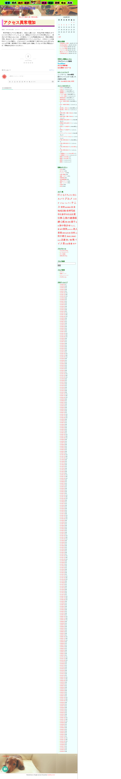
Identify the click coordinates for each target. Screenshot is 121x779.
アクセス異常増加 (20, 22)
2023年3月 (62, 348)
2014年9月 (62, 520)
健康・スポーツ (63, 176)
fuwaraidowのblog (64, 250)
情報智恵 (62, 177)
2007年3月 (62, 672)
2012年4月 (62, 569)
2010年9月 (62, 601)
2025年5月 (62, 304)
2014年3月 (62, 530)
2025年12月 (62, 292)
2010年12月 (62, 596)
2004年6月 (62, 727)
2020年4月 (62, 407)
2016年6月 (62, 485)
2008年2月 (62, 653)
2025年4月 (62, 306)
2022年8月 (62, 360)
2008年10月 (62, 640)
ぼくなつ (62, 171)
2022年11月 (62, 355)
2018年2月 (62, 451)
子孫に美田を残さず (65, 140)
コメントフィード (64, 275)
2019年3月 (62, 429)
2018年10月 (62, 437)
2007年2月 (62, 673)
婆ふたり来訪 (23, 17)
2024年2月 (62, 330)
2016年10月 (62, 478)
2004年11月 (62, 719)
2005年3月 (62, 712)
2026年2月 (62, 289)
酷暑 (61, 156)
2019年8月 (62, 421)
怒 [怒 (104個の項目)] (66, 222)
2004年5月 (62, 729)
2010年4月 (62, 609)
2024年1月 (62, 331)
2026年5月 (62, 284)
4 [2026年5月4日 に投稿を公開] (61, 25)
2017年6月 (62, 464)
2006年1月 (62, 695)
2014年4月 (62, 528)
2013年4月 (62, 549)
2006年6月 (62, 687)
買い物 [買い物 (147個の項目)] (69, 240)
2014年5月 (62, 527)
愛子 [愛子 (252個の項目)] (73, 222)
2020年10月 (62, 397)
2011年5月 (62, 587)
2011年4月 (62, 589)
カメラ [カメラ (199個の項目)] (61, 199)
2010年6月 (62, 606)
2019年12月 (62, 414)
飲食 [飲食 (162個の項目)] (70, 244)
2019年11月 (62, 416)
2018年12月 (62, 434)
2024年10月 (62, 316)
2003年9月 (62, 743)
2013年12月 (62, 535)
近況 (61, 186)
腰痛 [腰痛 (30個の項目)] (63, 233)
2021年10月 (62, 377)
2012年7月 (62, 564)
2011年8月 (62, 582)
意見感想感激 (63, 179)
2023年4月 (62, 346)
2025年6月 (62, 303)
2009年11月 (62, 618)
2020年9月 (62, 399)
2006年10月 (62, 680)
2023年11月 (62, 335)
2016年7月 (62, 483)
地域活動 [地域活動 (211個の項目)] (62, 211)
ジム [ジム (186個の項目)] (62, 203)
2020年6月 (62, 404)
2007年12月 (62, 657)
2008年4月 (62, 650)
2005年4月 (62, 711)
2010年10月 (62, 599)
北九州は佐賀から (64, 45)
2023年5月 (62, 345)
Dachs (61, 169)
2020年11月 (62, 395)
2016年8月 (62, 481)
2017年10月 (62, 458)
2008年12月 (62, 636)
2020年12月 (62, 394)
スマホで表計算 (63, 46)
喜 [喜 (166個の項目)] (74, 207)
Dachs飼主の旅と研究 (67, 81)
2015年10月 (62, 498)
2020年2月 (62, 410)
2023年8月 (62, 340)
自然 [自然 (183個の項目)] (73, 233)
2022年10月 (62, 357)
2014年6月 (62, 525)
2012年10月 (62, 559)
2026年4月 (62, 286)
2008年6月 (62, 646)
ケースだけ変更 (63, 48)
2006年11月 (62, 678)
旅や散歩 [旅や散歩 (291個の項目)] (63, 225)
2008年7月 (62, 645)
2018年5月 (62, 446)
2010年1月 (62, 614)
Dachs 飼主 (73, 146)
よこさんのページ (64, 252)
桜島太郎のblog (63, 255)
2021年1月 (62, 392)
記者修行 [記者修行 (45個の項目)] (73, 236)
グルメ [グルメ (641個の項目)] (69, 198)
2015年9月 (62, 500)
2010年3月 (62, 611)
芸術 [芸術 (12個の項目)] (76, 233)
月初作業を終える (64, 53)
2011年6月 (62, 586)
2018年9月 (62, 439)
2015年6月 (62, 505)
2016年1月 (62, 493)
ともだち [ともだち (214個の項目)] (64, 195)
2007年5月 (62, 668)
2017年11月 (62, 456)
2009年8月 (62, 623)
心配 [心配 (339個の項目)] (62, 221)
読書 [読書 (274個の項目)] (63, 240)
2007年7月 (62, 665)
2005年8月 (62, 704)
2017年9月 (62, 459)
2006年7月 (62, 685)
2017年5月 (62, 466)
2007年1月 (62, 675)
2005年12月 (62, 697)
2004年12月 (62, 717)
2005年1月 (62, 716)
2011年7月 (62, 584)
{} (31, 81)
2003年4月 (62, 751)
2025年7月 (62, 301)
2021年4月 (62, 387)
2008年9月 (62, 641)
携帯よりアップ (63, 181)
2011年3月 (62, 591)
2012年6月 (62, 566)
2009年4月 (62, 630)
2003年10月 (62, 741)
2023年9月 (62, 338)
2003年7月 (62, 746)
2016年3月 (62, 490)
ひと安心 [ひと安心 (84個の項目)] (72, 195)
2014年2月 (62, 532)
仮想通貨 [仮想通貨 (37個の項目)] (68, 207)
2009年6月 (62, 626)
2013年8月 (62, 542)
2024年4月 (62, 326)
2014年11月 (62, 517)
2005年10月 (62, 700)
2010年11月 (62, 598)
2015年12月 (62, 495)
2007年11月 (62, 658)
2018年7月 (62, 443)
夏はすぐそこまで (64, 51)
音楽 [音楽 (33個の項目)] (66, 244)
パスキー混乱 (63, 94)
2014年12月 (62, 515)
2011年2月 (62, 592)
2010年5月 (62, 608)
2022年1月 (62, 372)
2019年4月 (62, 427)
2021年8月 (62, 380)
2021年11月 (62, 375)
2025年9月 (62, 298)
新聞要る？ (62, 91)
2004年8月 (62, 724)
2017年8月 (62, 461)
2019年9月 (62, 419)
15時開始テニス (63, 153)
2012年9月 (62, 560)
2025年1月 (62, 311)
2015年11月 (62, 496)
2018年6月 (62, 444)
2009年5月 (62, 628)
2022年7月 (62, 362)
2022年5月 (62, 365)
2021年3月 (62, 389)
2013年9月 (62, 540)
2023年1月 (62, 352)
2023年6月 (62, 343)
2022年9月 (62, 358)
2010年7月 (62, 604)
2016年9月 (62, 480)
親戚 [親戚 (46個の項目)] (68, 236)
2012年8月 (62, 562)
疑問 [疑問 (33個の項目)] (61, 229)
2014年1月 (62, 534)
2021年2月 (62, 390)
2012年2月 (62, 572)
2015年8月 (62, 501)
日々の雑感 (62, 254)
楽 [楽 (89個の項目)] (58, 229)
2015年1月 (62, 513)
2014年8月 (62, 522)
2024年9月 (62, 318)
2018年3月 (62, 449)
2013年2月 (62, 552)
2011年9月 (62, 581)
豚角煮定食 (62, 97)
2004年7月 (62, 726)
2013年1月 (62, 554)
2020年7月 (62, 402)
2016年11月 (62, 476)
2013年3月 (62, 550)
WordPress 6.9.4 (51, 774)
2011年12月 (62, 576)
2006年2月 (62, 694)
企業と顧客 (62, 174)
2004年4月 (62, 731)
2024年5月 (62, 325)
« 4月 (59, 37)
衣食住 (61, 184)
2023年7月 (62, 341)
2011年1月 (62, 594)
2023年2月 (62, 350)
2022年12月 (62, 353)
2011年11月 (62, 577)
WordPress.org (63, 277)
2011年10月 (62, 579)
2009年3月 (62, 631)
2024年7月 (62, 321)
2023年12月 (62, 333)
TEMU (61, 87)
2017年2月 (62, 471)
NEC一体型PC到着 (64, 101)
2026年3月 (62, 287)
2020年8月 (62, 400)
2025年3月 (62, 308)
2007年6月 (62, 667)
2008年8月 (62, 643)
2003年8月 (62, 744)
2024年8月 (62, 319)
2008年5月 (62, 648)
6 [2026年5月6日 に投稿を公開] (66, 25)
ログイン (51, 70)
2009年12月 (62, 616)
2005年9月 (62, 702)
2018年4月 (62, 448)
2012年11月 (62, 557)
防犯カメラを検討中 (65, 126)
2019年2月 (62, 431)
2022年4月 (62, 367)
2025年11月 (62, 294)
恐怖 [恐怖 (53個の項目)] (69, 222)
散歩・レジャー (63, 182)
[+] (34, 81)
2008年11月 (62, 638)
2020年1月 (62, 412)
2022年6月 (62, 363)
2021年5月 (62, 385)
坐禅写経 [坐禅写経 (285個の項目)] (70, 211)
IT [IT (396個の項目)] (59, 194)
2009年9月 (62, 621)
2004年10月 (62, 721)
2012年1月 (62, 574)
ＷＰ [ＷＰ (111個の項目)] (75, 244)
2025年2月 (62, 309)
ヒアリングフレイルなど (66, 133)
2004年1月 (62, 736)
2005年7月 (62, 705)
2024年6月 (62, 323)
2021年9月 (62, 378)
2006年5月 (62, 689)
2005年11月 (62, 699)
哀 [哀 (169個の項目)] (72, 207)
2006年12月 (62, 677)
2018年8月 (62, 441)
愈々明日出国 (33, 17)
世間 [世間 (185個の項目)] (63, 207)
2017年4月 (62, 468)
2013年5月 (62, 547)
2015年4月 (62, 508)
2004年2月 (62, 734)
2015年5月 (62, 507)
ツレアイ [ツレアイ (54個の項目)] (68, 203)
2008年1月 (62, 655)
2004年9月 (62, 722)
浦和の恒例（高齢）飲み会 (66, 113)
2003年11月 (62, 739)
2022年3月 (62, 368)
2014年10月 (62, 518)
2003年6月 (62, 748)
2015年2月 (62, 512)
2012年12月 (62, 555)
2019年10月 (62, 417)
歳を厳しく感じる (64, 108)
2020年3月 (62, 409)
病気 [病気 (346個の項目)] (65, 229)
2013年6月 (62, 545)
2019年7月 (62, 422)
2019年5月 (62, 426)
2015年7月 (62, 503)
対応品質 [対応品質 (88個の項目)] (69, 214)
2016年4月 (62, 488)
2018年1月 (62, 453)
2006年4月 (62, 690)
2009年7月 (62, 625)
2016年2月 (62, 491)
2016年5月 (62, 486)
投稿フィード (63, 273)
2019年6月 (62, 424)
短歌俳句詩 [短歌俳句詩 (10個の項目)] (70, 229)
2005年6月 (62, 707)
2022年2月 (62, 370)
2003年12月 (62, 738)
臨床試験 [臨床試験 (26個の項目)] (68, 233)
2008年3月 (62, 652)
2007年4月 (62, 670)
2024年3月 (62, 328)
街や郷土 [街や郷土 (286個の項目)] (62, 236)
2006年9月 (62, 682)
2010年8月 (62, 603)
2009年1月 (62, 635)
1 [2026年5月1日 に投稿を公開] (71, 22)
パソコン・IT (24, 29)
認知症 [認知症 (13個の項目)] (59, 240)
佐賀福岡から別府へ (65, 43)
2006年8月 (62, 684)
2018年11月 (62, 436)
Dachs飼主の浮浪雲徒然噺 (19, 8)
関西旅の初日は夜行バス (66, 119)
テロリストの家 (63, 50)
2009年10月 (62, 619)
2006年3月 (62, 692)
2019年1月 (62, 432)
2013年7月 (62, 544)
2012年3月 (62, 571)
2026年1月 (62, 291)
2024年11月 (62, 314)
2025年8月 (62, 299)
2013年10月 (62, 539)
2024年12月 (62, 313)
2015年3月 (62, 510)
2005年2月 (62, 714)
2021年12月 (62, 373)
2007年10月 (62, 660)
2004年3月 (62, 732)
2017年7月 (62, 463)
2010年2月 (62, 613)
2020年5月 (62, 405)
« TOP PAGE (5, 756)
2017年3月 (62, 469)
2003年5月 (62, 749)
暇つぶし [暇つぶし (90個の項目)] (72, 226)
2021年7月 (62, 382)
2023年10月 (62, 336)
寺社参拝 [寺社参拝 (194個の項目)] (62, 214)
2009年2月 (62, 633)
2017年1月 (62, 473)
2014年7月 (62, 523)
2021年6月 (62, 383)
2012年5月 (62, 567)
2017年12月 (62, 454)
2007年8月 (62, 663)
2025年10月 (62, 296)
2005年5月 (62, 709)
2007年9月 (62, 662)
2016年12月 (62, 474)
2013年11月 (62, 537)
